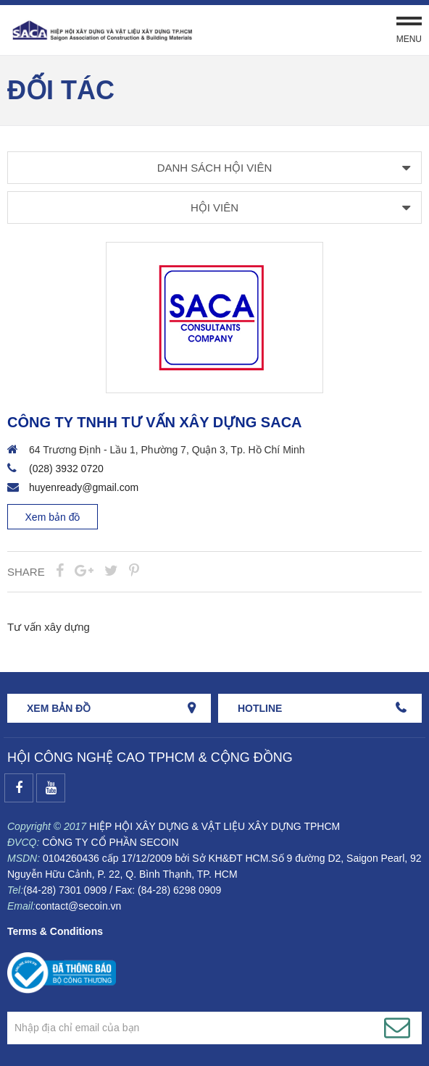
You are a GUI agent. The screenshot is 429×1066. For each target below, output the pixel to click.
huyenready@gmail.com (83, 487)
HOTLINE (260, 708)
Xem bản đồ (52, 517)
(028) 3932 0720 (66, 468)
